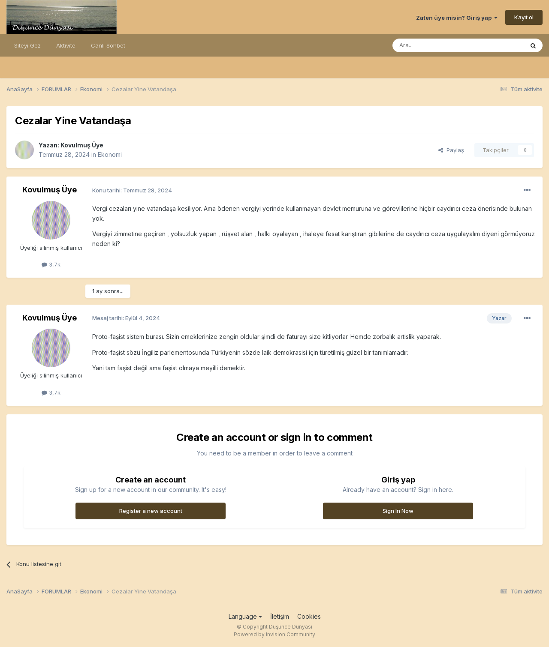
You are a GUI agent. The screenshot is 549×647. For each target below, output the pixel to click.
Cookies (309, 616)
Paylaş (451, 150)
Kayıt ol (524, 17)
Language (245, 616)
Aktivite (65, 45)
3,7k (51, 264)
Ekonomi (110, 154)
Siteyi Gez (27, 45)
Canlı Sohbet (108, 45)
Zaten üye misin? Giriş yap (457, 17)
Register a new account (150, 510)
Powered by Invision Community (274, 634)
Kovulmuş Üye (81, 145)
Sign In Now (398, 510)
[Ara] (436, 45)
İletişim (279, 616)
